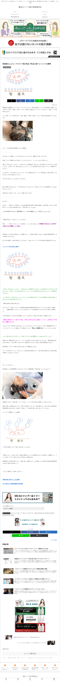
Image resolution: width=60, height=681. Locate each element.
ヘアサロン (31, 513)
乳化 (36, 513)
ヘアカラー (26, 513)
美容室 (52, 513)
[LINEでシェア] (39, 100)
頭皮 (12, 515)
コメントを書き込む (30, 653)
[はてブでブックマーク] (30, 100)
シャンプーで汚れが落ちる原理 (10, 246)
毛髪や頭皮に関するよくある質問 (11, 479)
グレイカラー (14, 513)
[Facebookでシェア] (20, 100)
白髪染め (48, 513)
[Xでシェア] (11, 100)
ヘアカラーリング (6, 513)
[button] (48, 100)
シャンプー (20, 513)
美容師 (4, 515)
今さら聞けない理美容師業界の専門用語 (13, 483)
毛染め (40, 513)
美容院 (8, 515)
